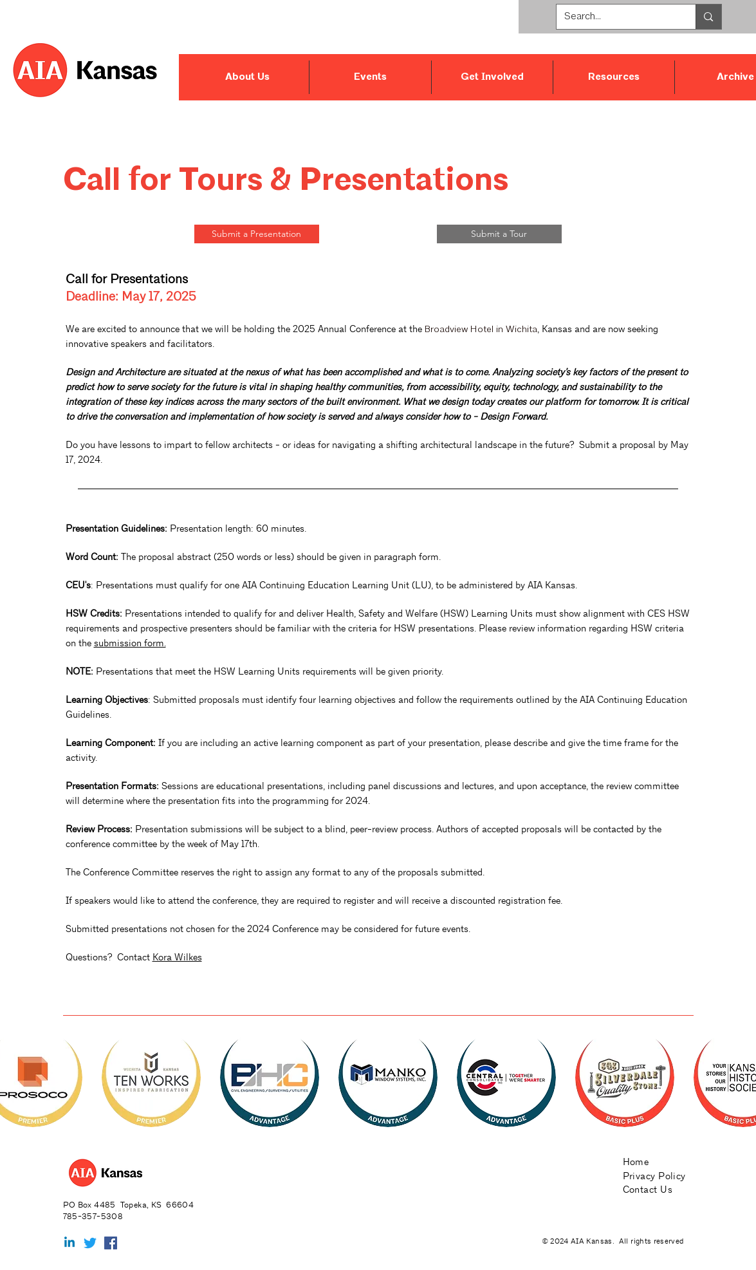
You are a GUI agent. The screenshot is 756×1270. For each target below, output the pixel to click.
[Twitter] (90, 1243)
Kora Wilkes (177, 957)
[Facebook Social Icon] (110, 1243)
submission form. (130, 643)
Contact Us (648, 1189)
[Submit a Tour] (499, 234)
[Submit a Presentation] (256, 234)
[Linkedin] (69, 1243)
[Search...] (616, 17)
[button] (248, 77)
